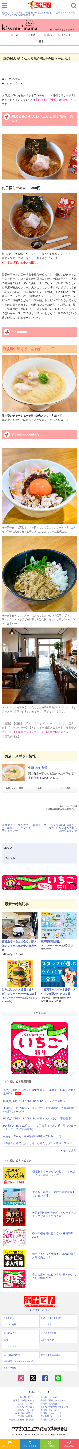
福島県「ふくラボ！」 (28, 1404)
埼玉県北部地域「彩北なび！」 (23, 1420)
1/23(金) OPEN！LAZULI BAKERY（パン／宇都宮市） (35, 1100)
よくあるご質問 (48, 1333)
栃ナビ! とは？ (39, 1309)
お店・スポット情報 (14, 788)
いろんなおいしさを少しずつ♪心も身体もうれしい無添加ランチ (62, 828)
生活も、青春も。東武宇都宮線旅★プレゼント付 (32, 1136)
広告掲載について (12, 1355)
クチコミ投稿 (64, 788)
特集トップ (39, 825)
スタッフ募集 (10, 1368)
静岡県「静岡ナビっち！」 (25, 1400)
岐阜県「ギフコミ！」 (28, 1407)
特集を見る (69, 1444)
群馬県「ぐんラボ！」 (28, 1410)
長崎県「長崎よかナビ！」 (53, 1400)
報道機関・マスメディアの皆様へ (19, 1361)
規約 (6, 1339)
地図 (39, 788)
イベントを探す (29, 1444)
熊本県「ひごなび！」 (51, 1397)
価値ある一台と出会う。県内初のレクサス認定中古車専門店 (19, 946)
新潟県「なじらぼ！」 (51, 1404)
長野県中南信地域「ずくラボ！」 (56, 1407)
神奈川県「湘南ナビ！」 (26, 1413)
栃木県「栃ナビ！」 (29, 1397)
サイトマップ (10, 1346)
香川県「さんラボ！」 (51, 1410)
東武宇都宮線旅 (50, 941)
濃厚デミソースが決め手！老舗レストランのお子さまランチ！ (16, 828)
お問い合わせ (47, 1339)
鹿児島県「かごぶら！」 (52, 1416)
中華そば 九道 (37, 767)
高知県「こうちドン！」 (52, 1420)
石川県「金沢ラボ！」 (28, 1416)
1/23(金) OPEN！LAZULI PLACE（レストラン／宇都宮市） (38, 1118)
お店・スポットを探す (10, 1444)
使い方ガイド (10, 1333)
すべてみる (39, 1012)
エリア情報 (49, 1444)
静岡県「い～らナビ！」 (52, 1413)
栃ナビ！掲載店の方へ (51, 1355)
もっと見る (68, 1150)
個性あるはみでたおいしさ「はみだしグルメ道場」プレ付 (37, 1143)
